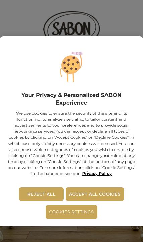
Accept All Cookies (95, 194)
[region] (71, 131)
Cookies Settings (71, 211)
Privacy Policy (97, 173)
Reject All (41, 194)
